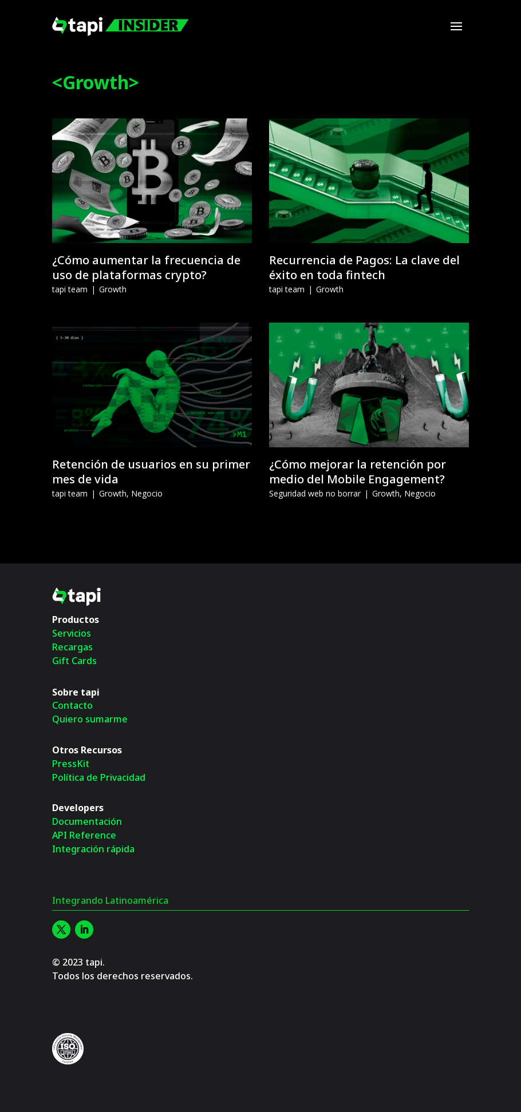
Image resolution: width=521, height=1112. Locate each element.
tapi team (70, 289)
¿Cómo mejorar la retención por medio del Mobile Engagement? (357, 471)
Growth (113, 289)
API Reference (84, 835)
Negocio (147, 493)
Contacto (72, 705)
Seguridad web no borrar (315, 493)
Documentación (87, 821)
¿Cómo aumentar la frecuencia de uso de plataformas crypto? (146, 267)
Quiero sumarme (90, 719)
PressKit (70, 763)
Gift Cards (74, 660)
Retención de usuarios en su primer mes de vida (151, 471)
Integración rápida (93, 849)
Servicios (71, 633)
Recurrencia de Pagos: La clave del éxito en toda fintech (364, 267)
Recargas (72, 647)
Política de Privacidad (98, 777)
